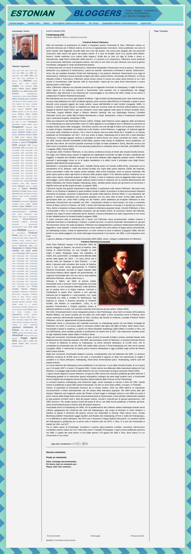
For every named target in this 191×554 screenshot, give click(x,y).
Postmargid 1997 (22, 261)
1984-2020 (15, 76)
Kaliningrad (33, 199)
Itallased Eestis (17, 196)
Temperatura (26, 322)
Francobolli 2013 (18, 176)
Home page (95, 536)
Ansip (27, 83)
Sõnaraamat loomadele (19, 307)
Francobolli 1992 (31, 148)
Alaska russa (17, 83)
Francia (34, 145)
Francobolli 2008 (31, 168)
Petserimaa (23, 246)
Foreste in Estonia (19, 142)
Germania (33, 181)
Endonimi (21, 134)
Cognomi (20, 109)
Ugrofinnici (16, 327)
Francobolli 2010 (31, 171)
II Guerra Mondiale (27, 188)
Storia (30, 309)
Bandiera (15, 93)
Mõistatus (15, 219)
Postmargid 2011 (22, 279)
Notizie (21, 230)
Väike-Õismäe (28, 333)
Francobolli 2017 (17, 181)
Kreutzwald (83, 37)
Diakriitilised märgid (19, 124)
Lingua (21, 206)
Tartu (35, 320)
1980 (31, 73)
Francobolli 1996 (31, 153)
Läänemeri (33, 201)
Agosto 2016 (146, 23)
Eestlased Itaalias (25, 132)
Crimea (34, 117)
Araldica (15, 86)
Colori (14, 114)
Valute (35, 333)
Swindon (34, 314)
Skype (35, 302)
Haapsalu (21, 186)
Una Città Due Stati (29, 330)
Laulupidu (15, 204)
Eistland (14, 134)
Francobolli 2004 (31, 163)
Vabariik (20, 333)
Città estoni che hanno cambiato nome (24, 101)
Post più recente (53, 536)
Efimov (35, 132)
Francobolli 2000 (31, 158)
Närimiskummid (17, 227)
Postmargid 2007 (22, 273)
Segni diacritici (32, 299)
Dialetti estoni (32, 124)
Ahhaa (35, 81)
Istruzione (15, 193)
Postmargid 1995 (22, 258)
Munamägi (33, 222)
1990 (35, 76)
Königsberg (16, 201)
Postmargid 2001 (22, 266)
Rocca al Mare (18, 297)
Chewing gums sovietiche (27, 99)
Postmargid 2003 (22, 268)
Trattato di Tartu (19, 325)
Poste (14, 253)
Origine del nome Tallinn (20, 238)
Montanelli (15, 222)
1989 (31, 76)
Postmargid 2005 (22, 271)
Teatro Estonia (17, 322)
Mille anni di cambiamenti (28, 217)
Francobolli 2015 (18, 178)
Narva (25, 227)
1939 (13, 73)
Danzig (20, 119)
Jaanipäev (33, 196)
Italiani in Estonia (31, 193)
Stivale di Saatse (22, 309)
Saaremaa (15, 299)
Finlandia (33, 140)
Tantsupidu (19, 320)
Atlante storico (24, 88)
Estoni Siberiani (26, 137)
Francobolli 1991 (18, 148)
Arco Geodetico (26, 86)
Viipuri (20, 341)
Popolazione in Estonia (22, 248)
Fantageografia (24, 140)
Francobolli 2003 (18, 163)
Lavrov (22, 204)
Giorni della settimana (28, 183)
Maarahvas (28, 214)
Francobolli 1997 (18, 155)
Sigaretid (15, 302)
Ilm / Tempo (93, 23)
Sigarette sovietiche (25, 302)
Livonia (35, 206)
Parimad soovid (31, 240)
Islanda (34, 191)
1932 (26, 70)
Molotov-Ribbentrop (30, 219)
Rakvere (24, 289)
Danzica (14, 119)
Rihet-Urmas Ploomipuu (20, 294)
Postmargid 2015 (22, 284)
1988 (26, 76)
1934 (31, 70)
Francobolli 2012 (31, 173)
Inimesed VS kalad (19, 191)
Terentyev (34, 322)
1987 (21, 76)
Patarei (26, 243)
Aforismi (27, 80)
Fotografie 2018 (24, 145)
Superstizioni (17, 314)
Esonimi (29, 134)
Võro (27, 343)
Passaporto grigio (18, 243)
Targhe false (28, 320)
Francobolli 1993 (18, 150)
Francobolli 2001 (18, 160)
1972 (26, 73)
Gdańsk (26, 181)
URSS (14, 333)
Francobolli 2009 (18, 171)
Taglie (28, 317)
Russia (35, 297)
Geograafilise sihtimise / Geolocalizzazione (119, 23)
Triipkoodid (33, 325)
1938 (35, 70)
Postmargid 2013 (22, 281)
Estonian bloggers (16, 23)
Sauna (23, 299)
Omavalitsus (21, 233)
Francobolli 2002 (31, 160)
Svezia (26, 314)
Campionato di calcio (19, 96)
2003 (18, 78)
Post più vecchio (137, 536)
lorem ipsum (17, 214)
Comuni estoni (24, 114)
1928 (22, 70)
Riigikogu (34, 294)
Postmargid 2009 (22, 276)
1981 (35, 73)
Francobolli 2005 (18, 165)
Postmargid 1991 (23, 253)
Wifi (21, 346)
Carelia (29, 96)
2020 (23, 78)
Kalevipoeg (74, 37)
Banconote (33, 91)
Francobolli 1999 (18, 158)
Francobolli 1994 (31, 150)
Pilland (46, 23)
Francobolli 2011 (18, 173)
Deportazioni (32, 122)
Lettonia (15, 206)
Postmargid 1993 (22, 256)
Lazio (28, 204)
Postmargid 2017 (23, 286)
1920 (18, 70)
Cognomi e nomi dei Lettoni (27, 111)
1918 (13, 70)
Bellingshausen (32, 93)
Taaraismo (15, 317)
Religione (33, 289)
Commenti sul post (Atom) (64, 540)
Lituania (28, 206)
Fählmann (65, 37)
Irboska (29, 191)
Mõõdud (24, 222)
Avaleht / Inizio (34, 23)
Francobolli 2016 (31, 178)
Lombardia (33, 211)
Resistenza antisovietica (29, 291)
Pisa (35, 246)
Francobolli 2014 (31, 176)
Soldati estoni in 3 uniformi (24, 304)
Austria (21, 91)
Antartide (34, 83)
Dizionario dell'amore (25, 129)
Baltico (26, 91)
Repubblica (15, 291)
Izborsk (26, 196)
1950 (18, 73)
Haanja (14, 186)
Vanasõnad (17, 335)
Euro (35, 137)
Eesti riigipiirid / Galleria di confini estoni (69, 23)
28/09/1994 (30, 78)
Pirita (31, 246)
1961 (22, 73)
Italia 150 (23, 193)
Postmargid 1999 (22, 263)
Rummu (28, 297)
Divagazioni (17, 127)
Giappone (15, 183)
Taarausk (23, 317)
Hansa (28, 186)
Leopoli (34, 204)
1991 (13, 78)
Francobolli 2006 (31, 165)
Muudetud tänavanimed (24, 224)
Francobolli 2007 (18, 168)
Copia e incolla (24, 117)
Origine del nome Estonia (28, 235)
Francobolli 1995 (18, 153)
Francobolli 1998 (31, 155)
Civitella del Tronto (23, 106)
